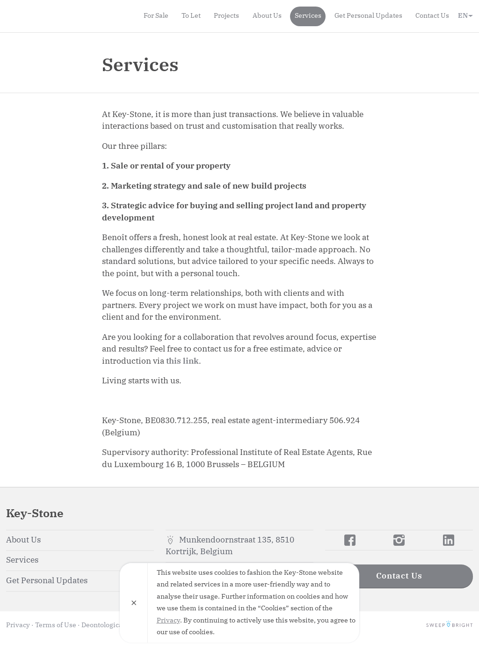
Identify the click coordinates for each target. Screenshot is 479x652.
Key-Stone (60, 16)
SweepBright (449, 625)
